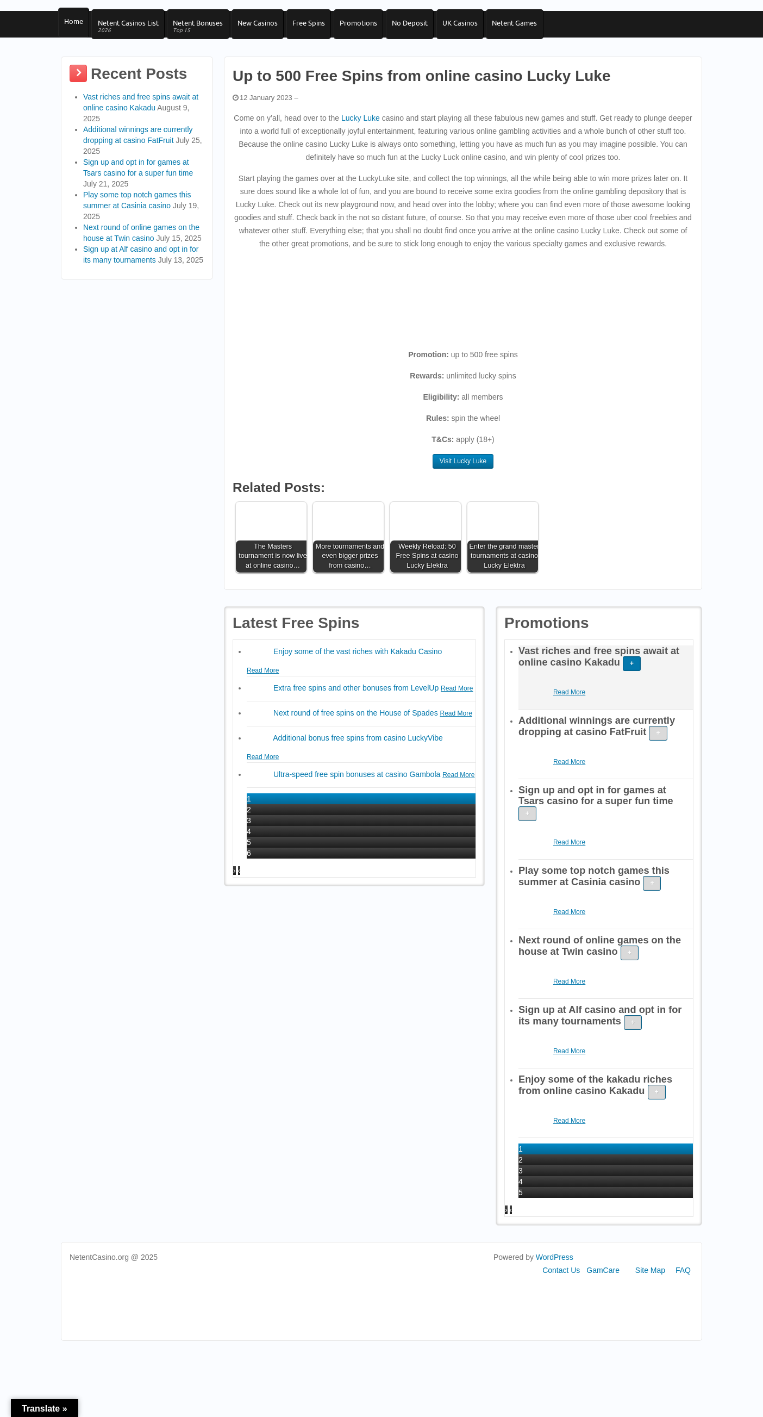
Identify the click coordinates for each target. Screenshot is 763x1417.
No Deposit (427, 28)
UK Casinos (479, 28)
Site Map (650, 1282)
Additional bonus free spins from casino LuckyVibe (358, 749)
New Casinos (266, 28)
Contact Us (561, 1282)
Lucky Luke (360, 130)
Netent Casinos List (131, 32)
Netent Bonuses (204, 32)
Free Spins (320, 28)
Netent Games (537, 28)
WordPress (554, 1269)
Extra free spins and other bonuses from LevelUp (357, 699)
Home (73, 28)
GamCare (603, 1282)
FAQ (683, 1282)
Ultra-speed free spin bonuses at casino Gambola (357, 786)
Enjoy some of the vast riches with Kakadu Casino (357, 663)
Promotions (372, 28)
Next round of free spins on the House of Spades (356, 724)
